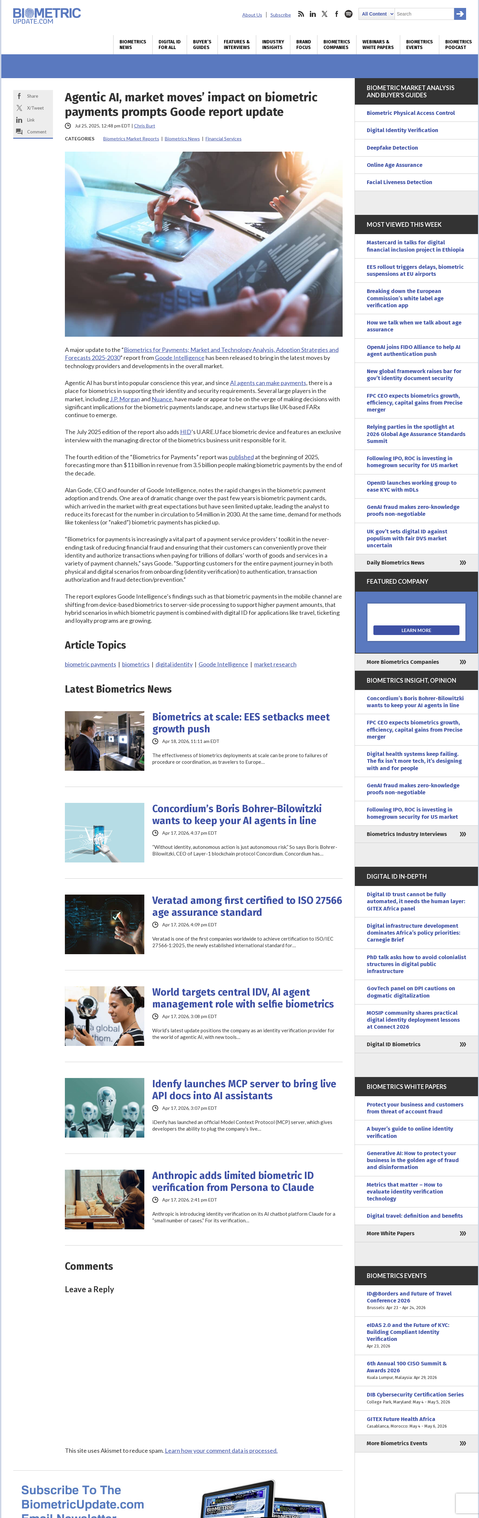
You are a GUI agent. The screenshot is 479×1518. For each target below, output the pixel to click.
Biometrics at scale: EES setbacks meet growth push (241, 723)
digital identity (174, 664)
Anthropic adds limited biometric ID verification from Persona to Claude (233, 1182)
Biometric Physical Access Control (411, 113)
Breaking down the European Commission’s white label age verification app (405, 298)
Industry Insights (273, 44)
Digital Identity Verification (402, 130)
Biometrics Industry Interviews (407, 834)
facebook (337, 14)
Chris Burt (144, 125)
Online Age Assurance (394, 165)
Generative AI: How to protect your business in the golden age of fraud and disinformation (413, 1160)
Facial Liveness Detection (399, 182)
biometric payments (90, 664)
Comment (36, 131)
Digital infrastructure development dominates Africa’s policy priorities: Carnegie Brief (413, 933)
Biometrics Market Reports (131, 138)
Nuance (162, 399)
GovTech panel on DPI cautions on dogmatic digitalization (411, 992)
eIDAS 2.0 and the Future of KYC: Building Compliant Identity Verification (416, 1336)
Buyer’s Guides (202, 44)
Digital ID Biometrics (393, 1044)
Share (32, 96)
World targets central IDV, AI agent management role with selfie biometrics (243, 998)
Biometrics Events (419, 44)
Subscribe (280, 15)
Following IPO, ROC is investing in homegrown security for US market (412, 462)
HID (185, 431)
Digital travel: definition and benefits (415, 1215)
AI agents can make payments (268, 382)
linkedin (313, 14)
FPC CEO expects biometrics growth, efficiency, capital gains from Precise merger (414, 403)
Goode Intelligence (180, 357)
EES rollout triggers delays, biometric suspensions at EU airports (415, 270)
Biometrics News (133, 44)
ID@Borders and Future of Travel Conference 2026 (416, 1300)
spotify (349, 14)
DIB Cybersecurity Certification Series (416, 1398)
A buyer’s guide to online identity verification (410, 1132)
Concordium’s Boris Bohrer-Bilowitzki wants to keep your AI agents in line (237, 815)
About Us (252, 15)
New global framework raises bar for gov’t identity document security (414, 375)
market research (275, 664)
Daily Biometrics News (395, 562)
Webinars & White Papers (378, 44)
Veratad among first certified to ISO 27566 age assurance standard (247, 906)
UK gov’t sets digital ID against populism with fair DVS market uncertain (407, 538)
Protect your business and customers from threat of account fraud (415, 1108)
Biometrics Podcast (458, 44)
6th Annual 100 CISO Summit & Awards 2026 (416, 1370)
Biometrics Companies (336, 44)
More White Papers (390, 1233)
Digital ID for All (170, 44)
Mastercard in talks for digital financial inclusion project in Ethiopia (415, 246)
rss (301, 14)
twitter (325, 14)
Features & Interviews (237, 44)
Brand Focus (303, 44)
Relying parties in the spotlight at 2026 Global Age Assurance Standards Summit (416, 434)
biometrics (136, 664)
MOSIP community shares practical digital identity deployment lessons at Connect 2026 (413, 1020)
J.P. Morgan (125, 399)
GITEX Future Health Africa (416, 1423)
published (241, 457)
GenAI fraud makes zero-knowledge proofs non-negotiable (413, 510)
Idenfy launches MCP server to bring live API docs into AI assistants (244, 1090)
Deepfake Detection (392, 147)
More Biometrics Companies (403, 662)
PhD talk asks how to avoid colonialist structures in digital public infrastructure (416, 964)
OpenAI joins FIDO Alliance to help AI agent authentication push (413, 351)
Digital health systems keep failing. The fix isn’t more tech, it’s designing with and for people (414, 761)
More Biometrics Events (397, 1443)
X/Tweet (35, 108)
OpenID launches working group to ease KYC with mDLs (411, 486)
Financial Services (224, 138)
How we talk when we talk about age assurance (414, 326)
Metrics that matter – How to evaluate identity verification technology (405, 1191)
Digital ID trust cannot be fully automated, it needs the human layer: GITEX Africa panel (416, 901)
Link (31, 119)
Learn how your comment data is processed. (221, 1450)
